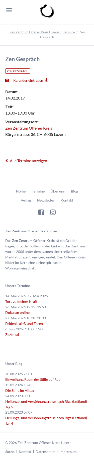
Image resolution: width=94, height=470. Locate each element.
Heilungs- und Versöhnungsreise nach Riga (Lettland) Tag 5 (46, 404)
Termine (69, 32)
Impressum (68, 451)
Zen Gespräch (18, 71)
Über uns (58, 191)
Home (21, 191)
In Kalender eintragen (26, 80)
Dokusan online (17, 312)
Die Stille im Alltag (19, 390)
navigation (9, 10)
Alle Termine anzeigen (28, 160)
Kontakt (67, 200)
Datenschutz (45, 451)
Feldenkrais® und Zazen (24, 323)
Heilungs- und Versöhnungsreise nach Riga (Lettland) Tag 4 (46, 420)
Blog (74, 191)
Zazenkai (12, 334)
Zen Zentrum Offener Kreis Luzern (34, 32)
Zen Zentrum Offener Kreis (28, 128)
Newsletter (45, 200)
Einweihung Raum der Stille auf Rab (32, 379)
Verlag (26, 200)
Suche (10, 451)
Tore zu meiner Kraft (21, 301)
